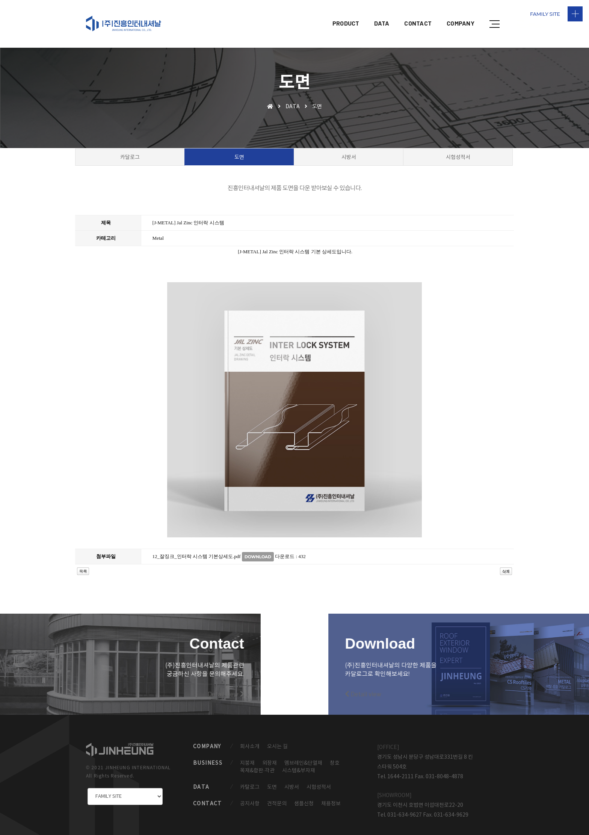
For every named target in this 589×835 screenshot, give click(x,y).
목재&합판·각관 (257, 764)
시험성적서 (319, 781)
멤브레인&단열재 (303, 757)
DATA (381, 13)
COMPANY (460, 13)
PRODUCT (345, 13)
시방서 (291, 781)
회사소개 (250, 740)
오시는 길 (277, 740)
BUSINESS (207, 757)
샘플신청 (304, 798)
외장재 (269, 757)
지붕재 (247, 757)
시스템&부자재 (298, 764)
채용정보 (331, 798)
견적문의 (277, 798)
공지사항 (250, 798)
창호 (335, 757)
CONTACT (418, 13)
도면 (272, 781)
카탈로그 (250, 781)
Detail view (115, 683)
